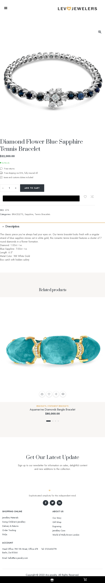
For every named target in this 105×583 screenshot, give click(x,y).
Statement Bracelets (58, 406)
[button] (5, 7)
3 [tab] (55, 421)
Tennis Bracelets (42, 214)
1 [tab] (48, 421)
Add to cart (32, 188)
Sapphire (29, 214)
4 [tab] (58, 421)
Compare (92, 197)
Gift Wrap (56, 522)
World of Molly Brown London (65, 534)
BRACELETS (17, 214)
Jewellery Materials (10, 517)
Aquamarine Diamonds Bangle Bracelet (52, 410)
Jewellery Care (58, 530)
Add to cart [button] (42, 394)
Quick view (63, 394)
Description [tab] (12, 226)
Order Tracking (9, 530)
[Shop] (52, 579)
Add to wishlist (85, 197)
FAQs (4, 534)
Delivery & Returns (10, 526)
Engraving (56, 526)
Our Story (56, 517)
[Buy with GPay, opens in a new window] (41, 198)
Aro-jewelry (51, 575)
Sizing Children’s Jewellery (13, 521)
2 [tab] (52, 421)
